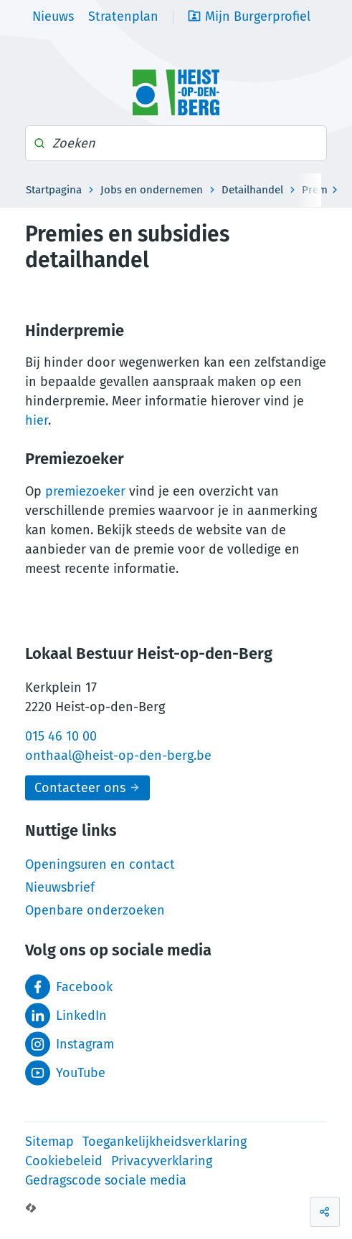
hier (36, 420)
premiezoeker (87, 491)
